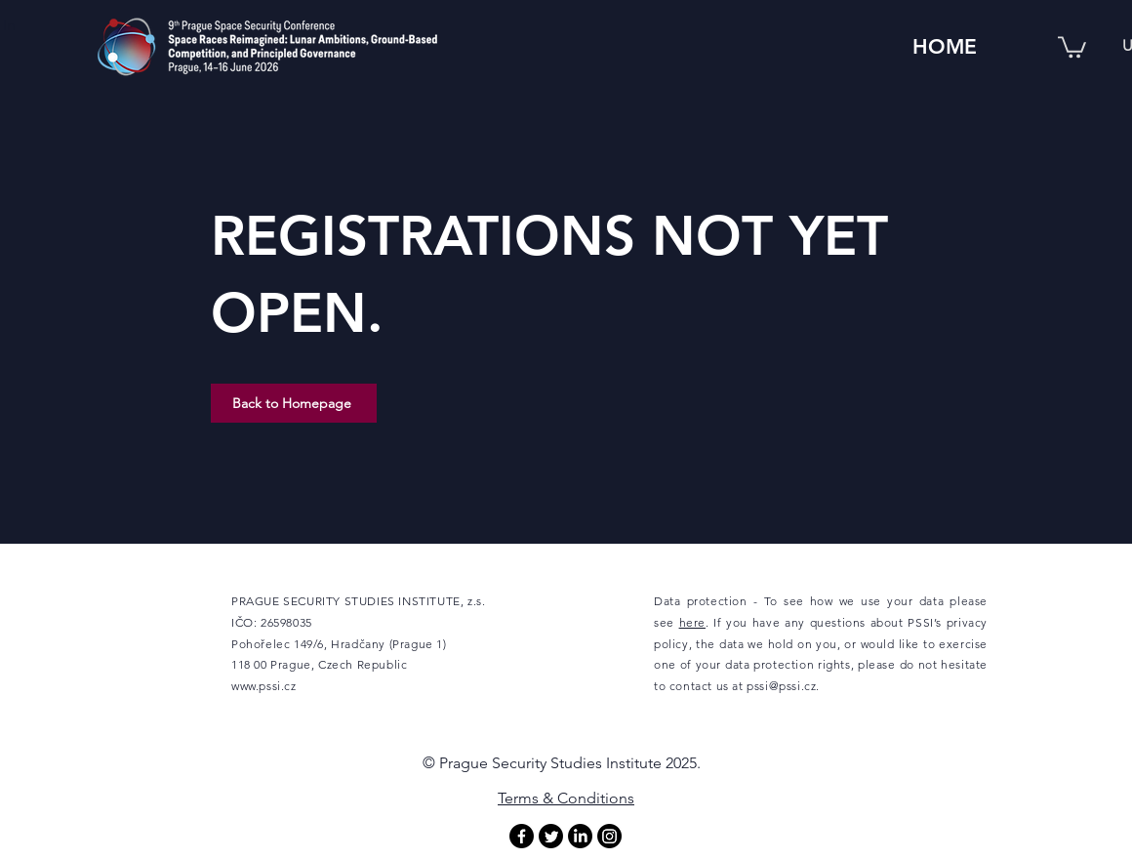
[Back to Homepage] (294, 403)
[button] (1072, 46)
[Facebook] (521, 836)
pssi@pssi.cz (781, 685)
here (692, 622)
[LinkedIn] (580, 836)
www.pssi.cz (264, 685)
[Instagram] (609, 836)
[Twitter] (551, 836)
